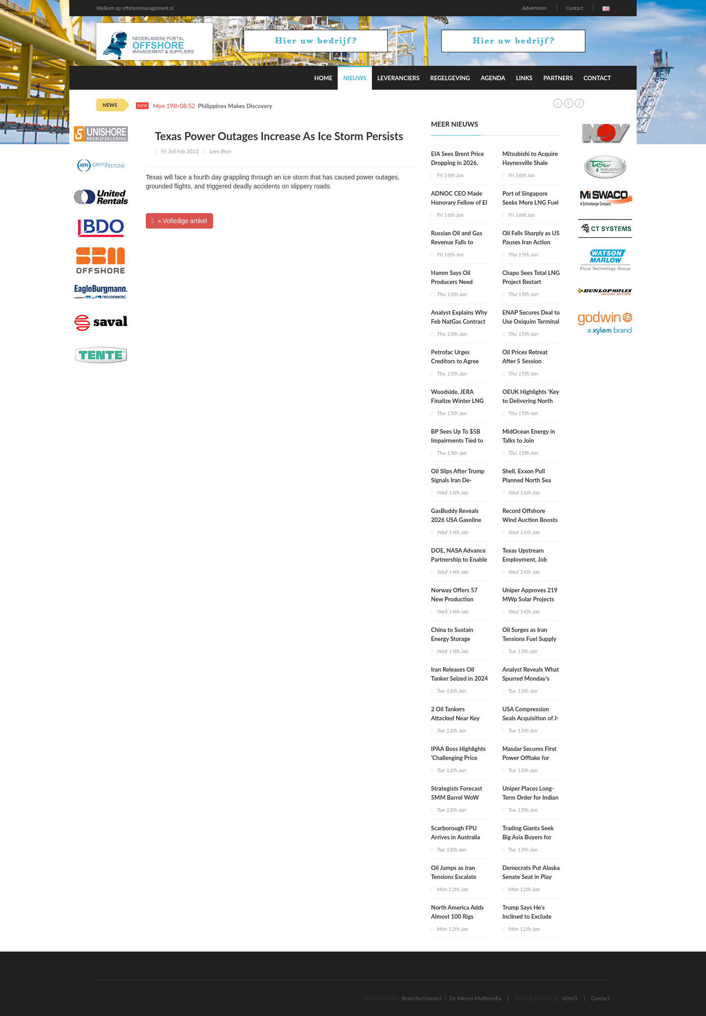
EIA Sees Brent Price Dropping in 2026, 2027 (457, 162)
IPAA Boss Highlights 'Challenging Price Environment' (458, 757)
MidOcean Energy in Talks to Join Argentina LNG (528, 440)
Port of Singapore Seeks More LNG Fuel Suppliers (530, 202)
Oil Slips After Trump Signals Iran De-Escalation (457, 480)
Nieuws (355, 78)
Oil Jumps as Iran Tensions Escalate (453, 872)
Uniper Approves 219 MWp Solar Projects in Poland (530, 599)
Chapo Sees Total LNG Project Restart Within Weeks (531, 281)
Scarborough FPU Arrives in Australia (455, 832)
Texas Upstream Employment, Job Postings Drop (524, 559)
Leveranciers (398, 78)
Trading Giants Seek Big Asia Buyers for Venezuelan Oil (528, 837)
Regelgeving (450, 78)
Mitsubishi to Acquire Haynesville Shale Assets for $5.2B (530, 162)
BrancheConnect (422, 998)
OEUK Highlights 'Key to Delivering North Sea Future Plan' (530, 400)
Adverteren (534, 8)
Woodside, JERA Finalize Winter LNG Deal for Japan (457, 400)
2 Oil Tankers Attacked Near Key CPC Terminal (455, 718)
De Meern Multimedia (475, 998)
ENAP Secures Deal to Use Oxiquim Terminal (531, 317)
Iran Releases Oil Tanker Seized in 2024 (459, 674)
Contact (574, 8)
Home (323, 78)
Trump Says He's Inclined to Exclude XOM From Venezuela (530, 916)
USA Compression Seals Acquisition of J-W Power (530, 718)
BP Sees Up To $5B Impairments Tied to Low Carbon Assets (457, 440)
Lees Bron (220, 151)
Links (524, 78)
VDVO (570, 998)
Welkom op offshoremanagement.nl (135, 8)
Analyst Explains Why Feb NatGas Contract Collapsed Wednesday (459, 321)
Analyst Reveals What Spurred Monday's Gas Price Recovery (530, 678)
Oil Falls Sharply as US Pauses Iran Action (531, 237)
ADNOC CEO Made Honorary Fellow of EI (459, 198)
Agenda (493, 78)
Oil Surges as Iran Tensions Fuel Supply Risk (529, 638)
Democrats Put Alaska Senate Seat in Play (531, 872)
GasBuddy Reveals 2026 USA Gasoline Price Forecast (456, 519)
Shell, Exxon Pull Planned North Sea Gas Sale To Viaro (526, 480)
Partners (558, 78)
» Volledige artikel (179, 220)
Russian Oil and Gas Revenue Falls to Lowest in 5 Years (456, 242)
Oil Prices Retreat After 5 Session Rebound (525, 361)
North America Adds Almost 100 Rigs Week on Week (457, 916)
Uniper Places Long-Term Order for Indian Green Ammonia (530, 797)
